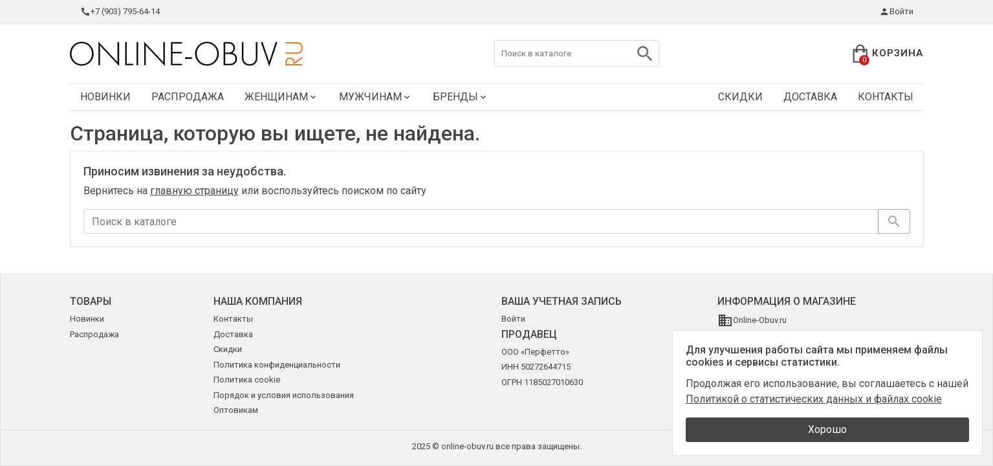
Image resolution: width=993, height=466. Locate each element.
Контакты (885, 97)
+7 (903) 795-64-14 (120, 11)
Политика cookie (246, 379)
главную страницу (194, 190)
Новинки (105, 97)
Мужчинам (375, 97)
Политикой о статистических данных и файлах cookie (814, 399)
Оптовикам (235, 410)
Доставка (810, 97)
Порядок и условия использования (283, 395)
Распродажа (187, 97)
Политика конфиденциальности (276, 365)
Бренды (460, 97)
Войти (896, 11)
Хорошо (827, 429)
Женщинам (281, 97)
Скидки (740, 97)
